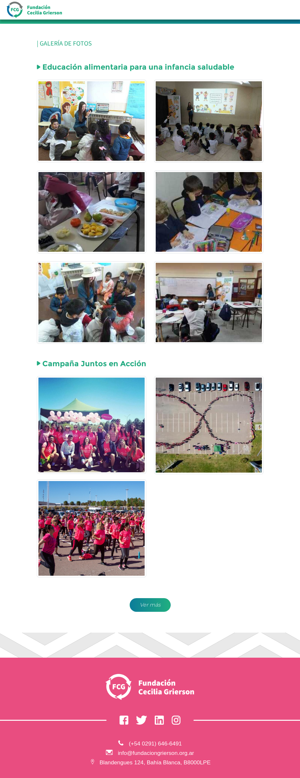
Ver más (150, 605)
